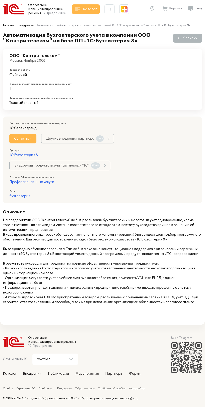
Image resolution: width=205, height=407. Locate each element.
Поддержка (64, 388)
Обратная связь (85, 388)
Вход (198, 8)
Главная (8, 25)
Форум (134, 374)
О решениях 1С (25, 388)
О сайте (8, 388)
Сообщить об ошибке (111, 388)
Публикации (58, 374)
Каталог (10, 374)
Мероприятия (87, 374)
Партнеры (114, 374)
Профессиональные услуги (31, 182)
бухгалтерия (19, 196)
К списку (190, 38)
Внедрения (26, 25)
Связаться (23, 139)
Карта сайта (137, 388)
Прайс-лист (46, 388)
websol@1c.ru (129, 398)
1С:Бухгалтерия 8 (23, 155)
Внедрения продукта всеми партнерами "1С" (57, 165)
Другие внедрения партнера (75, 138)
